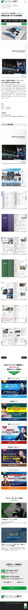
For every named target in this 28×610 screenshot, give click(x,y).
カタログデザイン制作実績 (6, 6)
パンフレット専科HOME (6, 4)
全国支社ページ (20, 582)
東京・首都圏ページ (8, 582)
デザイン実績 (14, 4)
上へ (25, 605)
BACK (4, 24)
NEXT (23, 24)
